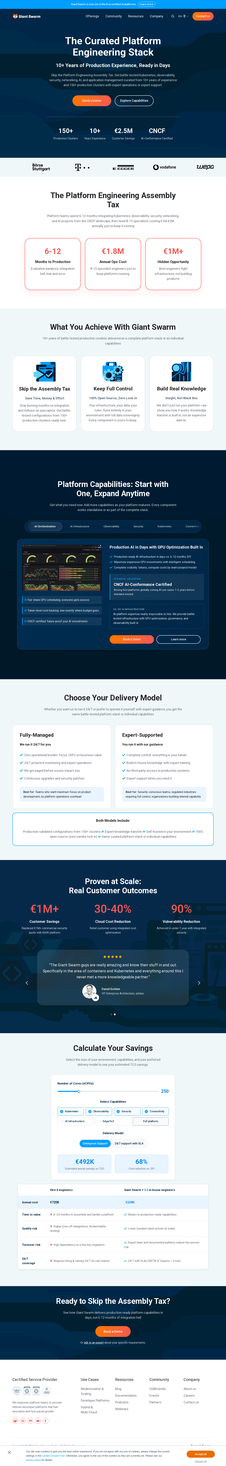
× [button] (9, 1452)
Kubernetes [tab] (164, 526)
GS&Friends (157, 1389)
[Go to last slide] (27, 983)
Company (156, 16)
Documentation (126, 1395)
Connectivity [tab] (193, 526)
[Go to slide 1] (111, 1014)
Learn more (146, 4)
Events (154, 1395)
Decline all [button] (201, 1461)
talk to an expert (94, 1342)
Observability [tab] (111, 526)
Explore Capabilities (134, 100)
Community (113, 16)
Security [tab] (138, 526)
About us (190, 1389)
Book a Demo (91, 100)
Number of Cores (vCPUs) (75, 1083)
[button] (173, 16)
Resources (136, 16)
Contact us (203, 16)
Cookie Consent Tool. (53, 1455)
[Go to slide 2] (115, 1014)
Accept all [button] (201, 1454)
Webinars (121, 1409)
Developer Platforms (95, 1400)
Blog (118, 1389)
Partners (155, 1402)
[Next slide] (199, 983)
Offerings (92, 16)
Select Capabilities (113, 1101)
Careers (189, 1395)
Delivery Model (113, 1133)
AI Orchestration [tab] (45, 526)
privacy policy (33, 1460)
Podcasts (122, 1402)
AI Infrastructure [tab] (79, 526)
